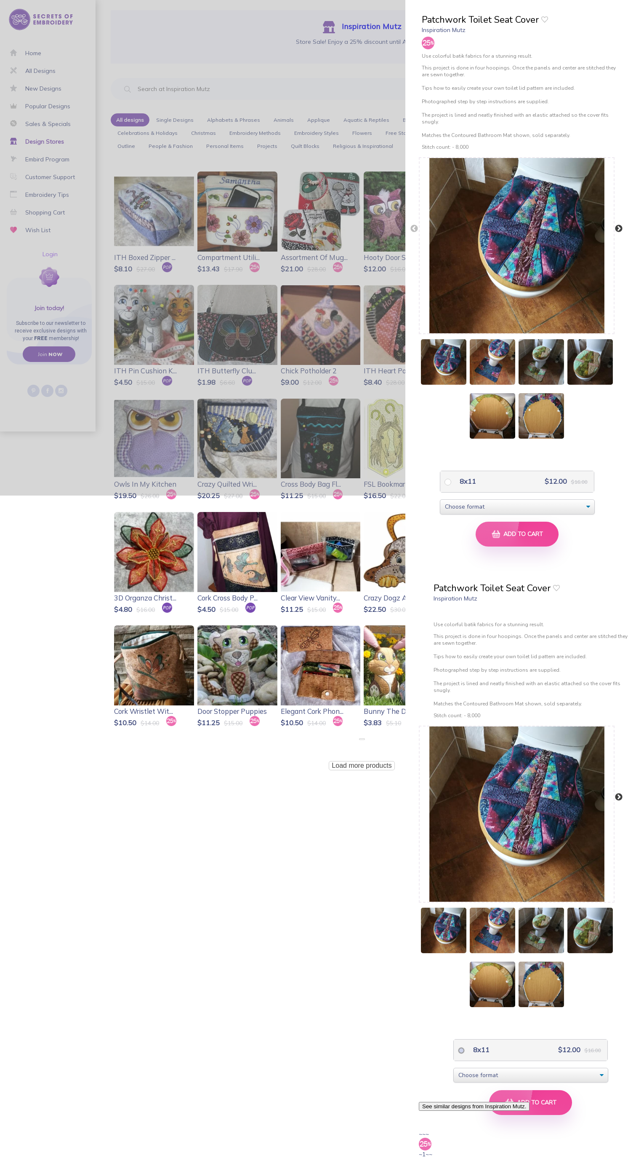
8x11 (467, 481)
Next (619, 229)
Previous (414, 229)
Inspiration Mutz (444, 30)
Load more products (361, 765)
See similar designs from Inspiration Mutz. (474, 1106)
